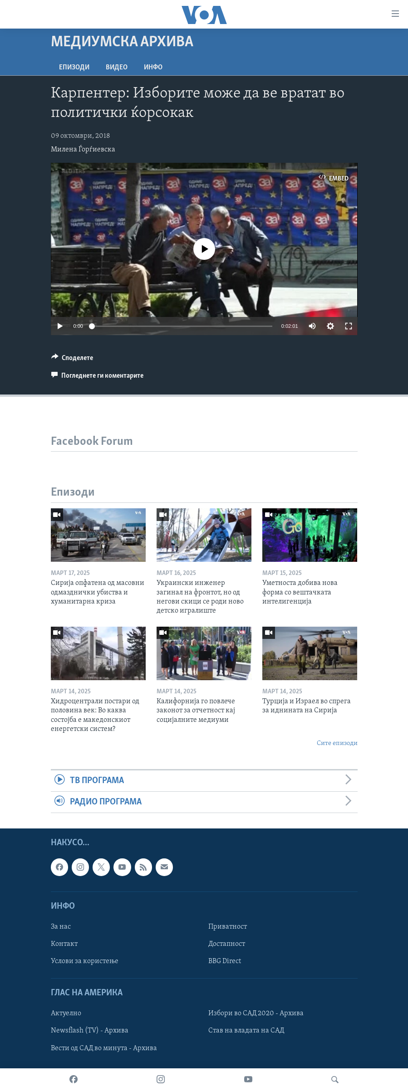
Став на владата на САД (246, 1031)
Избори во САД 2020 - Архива (256, 1014)
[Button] (72, 360)
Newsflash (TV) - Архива (89, 1031)
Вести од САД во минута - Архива (104, 1048)
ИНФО (153, 67)
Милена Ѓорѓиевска (83, 149)
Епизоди (74, 67)
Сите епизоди (337, 743)
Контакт (64, 944)
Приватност (227, 926)
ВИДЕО (117, 67)
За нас (61, 926)
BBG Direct (224, 961)
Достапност (226, 944)
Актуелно (66, 1014)
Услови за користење (84, 961)
